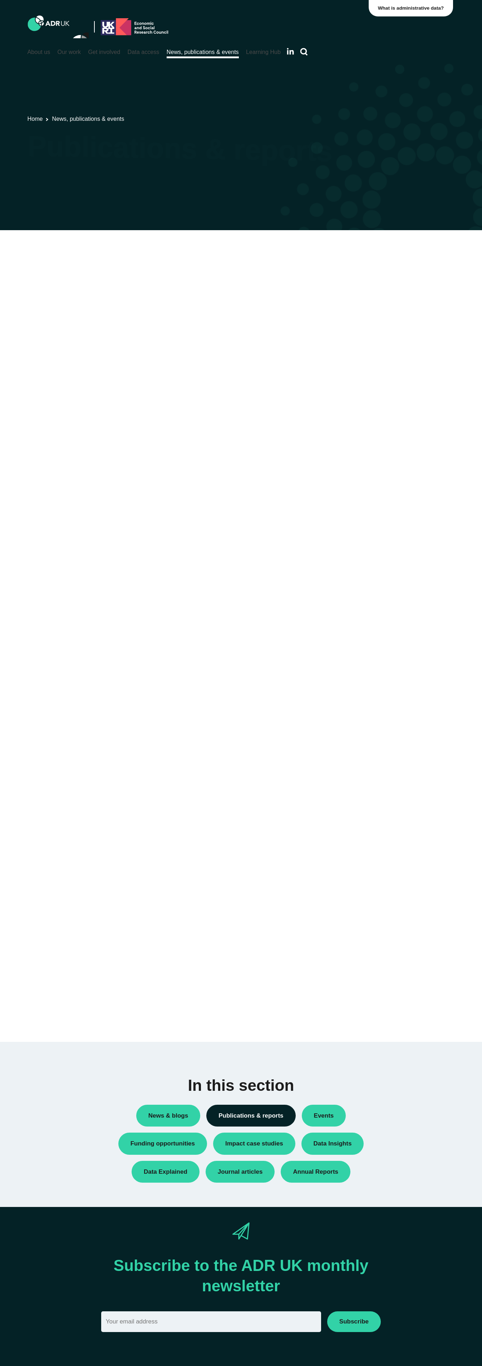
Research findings (363, 333)
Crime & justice (360, 448)
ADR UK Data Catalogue (61, 278)
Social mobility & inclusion (372, 497)
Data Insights (357, 272)
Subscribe (354, 1321)
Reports (351, 321)
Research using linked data (374, 345)
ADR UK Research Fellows (374, 260)
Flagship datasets (135, 278)
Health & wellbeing (364, 473)
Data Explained (378, 627)
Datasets (352, 285)
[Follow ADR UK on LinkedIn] (290, 51)
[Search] (304, 52)
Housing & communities (370, 485)
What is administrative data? (413, 8)
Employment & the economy (375, 460)
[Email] (211, 1321)
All (345, 248)
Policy (349, 297)
